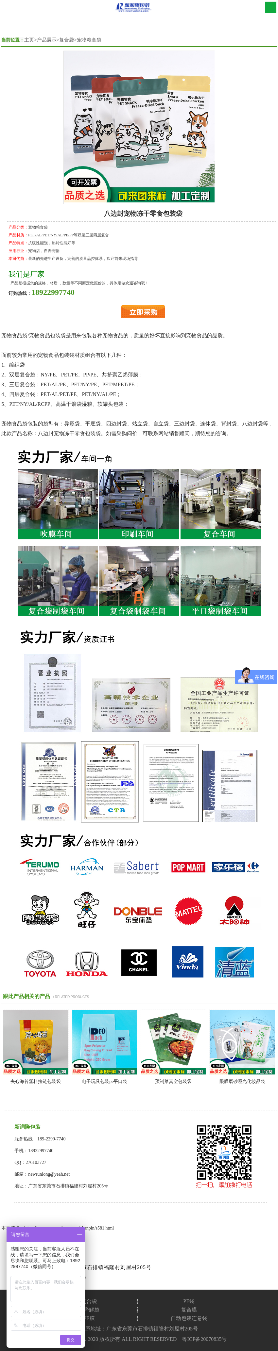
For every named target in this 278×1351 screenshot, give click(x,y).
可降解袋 (88, 1309)
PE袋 (189, 1301)
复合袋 (66, 39)
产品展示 (47, 39)
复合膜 (189, 1309)
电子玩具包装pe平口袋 (104, 1081)
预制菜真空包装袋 (173, 1081)
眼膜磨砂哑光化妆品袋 (242, 1081)
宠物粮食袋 (89, 39)
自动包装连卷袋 (189, 1318)
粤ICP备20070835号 (204, 1339)
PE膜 (89, 1318)
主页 (29, 39)
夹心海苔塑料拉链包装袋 (35, 1081)
